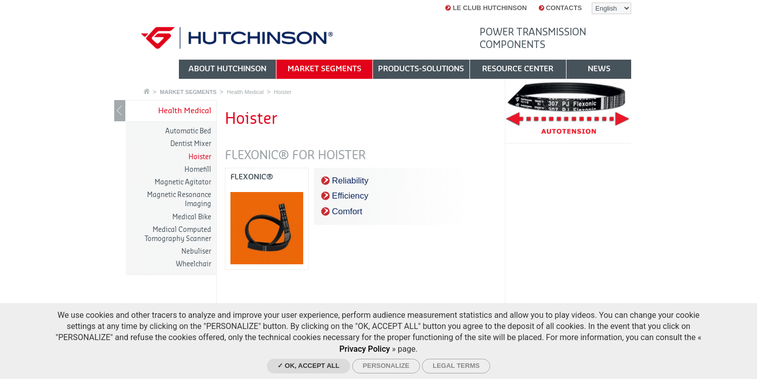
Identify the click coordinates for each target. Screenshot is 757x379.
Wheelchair (193, 264)
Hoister (283, 92)
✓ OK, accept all (308, 365)
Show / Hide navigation (119, 110)
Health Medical (245, 92)
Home (147, 91)
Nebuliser (196, 251)
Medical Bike (191, 217)
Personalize (386, 365)
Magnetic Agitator (183, 182)
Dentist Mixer (190, 143)
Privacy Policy (365, 349)
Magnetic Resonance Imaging (179, 199)
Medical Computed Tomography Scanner (178, 234)
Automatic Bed (188, 131)
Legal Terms (456, 365)
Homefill (197, 169)
